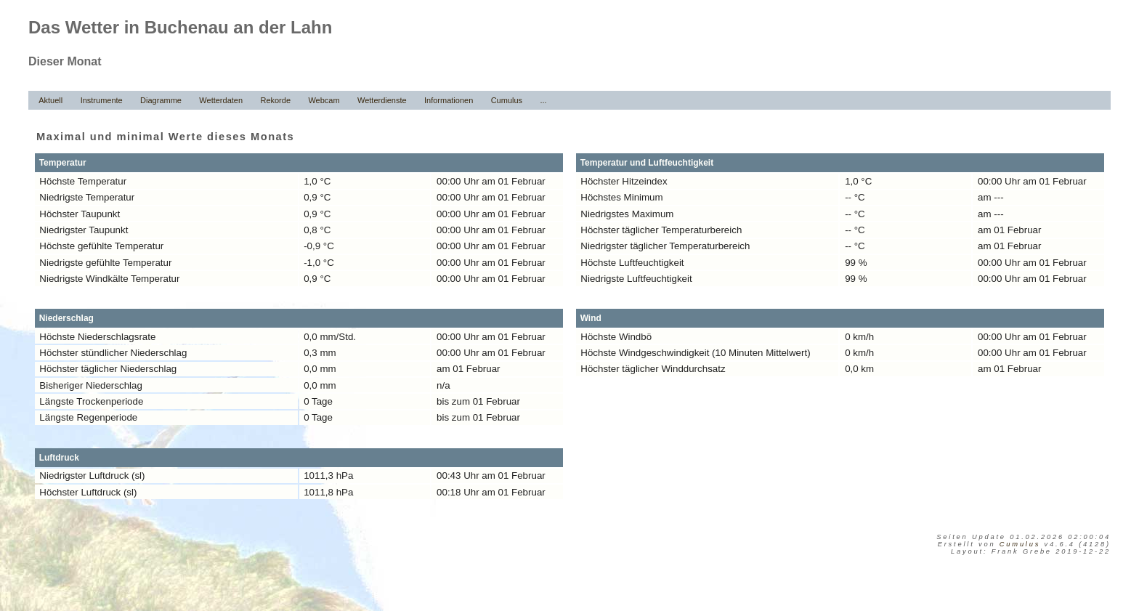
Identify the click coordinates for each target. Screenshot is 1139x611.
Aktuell (50, 100)
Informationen (448, 100)
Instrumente (102, 100)
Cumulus (506, 100)
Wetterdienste (382, 100)
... (543, 100)
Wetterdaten (221, 100)
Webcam (323, 100)
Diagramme (161, 100)
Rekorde (275, 100)
